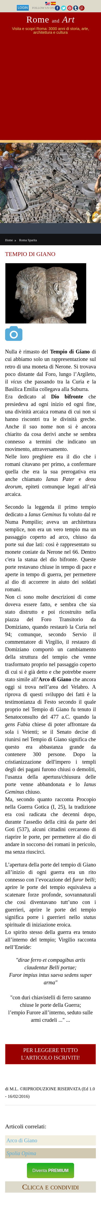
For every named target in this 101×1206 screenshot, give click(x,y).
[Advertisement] (50, 90)
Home (9, 240)
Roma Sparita (28, 240)
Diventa (50, 1170)
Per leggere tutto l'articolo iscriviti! (50, 1054)
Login (23, 8)
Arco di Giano (21, 1140)
